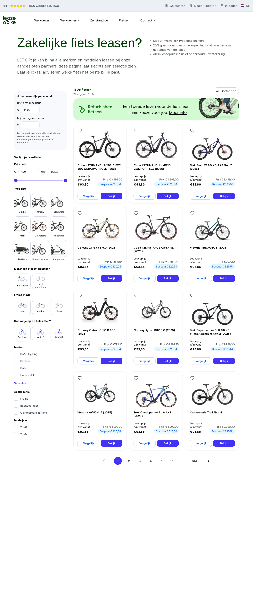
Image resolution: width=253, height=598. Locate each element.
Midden (41, 290)
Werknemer (69, 11)
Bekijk (112, 183)
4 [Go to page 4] (151, 450)
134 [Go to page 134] (194, 450)
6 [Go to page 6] (173, 450)
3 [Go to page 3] (140, 450)
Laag (22, 290)
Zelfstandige (98, 11)
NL (248, 3)
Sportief (58, 315)
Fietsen (123, 11)
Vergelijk (88, 183)
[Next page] (208, 450)
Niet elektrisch (40, 265)
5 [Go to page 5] (162, 450)
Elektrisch (22, 264)
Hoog (59, 290)
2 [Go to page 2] (129, 450)
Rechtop (22, 315)
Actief (41, 315)
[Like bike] (80, 117)
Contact (146, 11)
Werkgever (41, 11)
